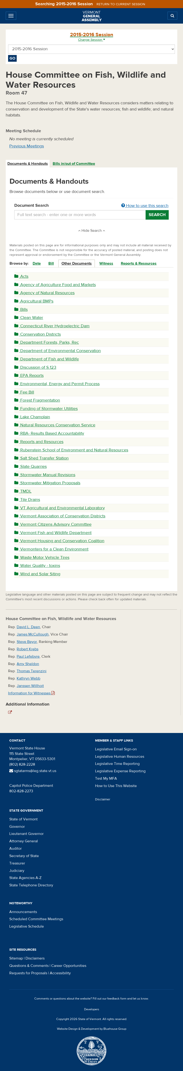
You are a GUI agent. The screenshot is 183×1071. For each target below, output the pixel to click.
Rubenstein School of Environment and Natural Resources (71, 450)
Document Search (91, 205)
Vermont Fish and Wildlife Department (53, 533)
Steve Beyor (27, 641)
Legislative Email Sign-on (116, 749)
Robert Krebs (27, 649)
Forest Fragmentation (37, 400)
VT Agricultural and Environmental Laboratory (59, 508)
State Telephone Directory (31, 885)
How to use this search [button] (144, 205)
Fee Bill (24, 392)
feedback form (117, 998)
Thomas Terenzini (31, 671)
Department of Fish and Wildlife (46, 359)
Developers (91, 1009)
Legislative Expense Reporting (120, 771)
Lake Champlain (32, 417)
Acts (21, 276)
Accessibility (60, 973)
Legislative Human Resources (119, 756)
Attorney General (23, 841)
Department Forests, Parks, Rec (46, 342)
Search (157, 214)
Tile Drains (27, 499)
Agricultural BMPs (33, 301)
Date (37, 263)
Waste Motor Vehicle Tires (41, 557)
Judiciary (16, 870)
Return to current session (121, 4)
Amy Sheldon (28, 664)
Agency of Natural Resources (44, 293)
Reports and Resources (38, 442)
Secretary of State (24, 856)
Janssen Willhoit (30, 685)
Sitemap (16, 958)
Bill (51, 263)
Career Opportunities (68, 965)
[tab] (28, 164)
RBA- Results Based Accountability (49, 433)
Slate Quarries (30, 466)
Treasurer (17, 863)
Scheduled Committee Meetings (36, 919)
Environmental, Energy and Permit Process (57, 384)
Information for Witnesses (31, 693)
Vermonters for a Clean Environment (51, 549)
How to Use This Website (116, 785)
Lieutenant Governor (26, 833)
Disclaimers (35, 958)
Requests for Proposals (28, 973)
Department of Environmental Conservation (57, 351)
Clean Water (28, 317)
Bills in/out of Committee (74, 163)
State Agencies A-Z (25, 877)
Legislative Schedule (26, 926)
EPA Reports (29, 375)
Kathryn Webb (28, 678)
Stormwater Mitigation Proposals (47, 483)
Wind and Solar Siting (37, 574)
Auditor (15, 848)
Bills (21, 309)
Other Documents (76, 263)
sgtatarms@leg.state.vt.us (32, 770)
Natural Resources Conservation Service (54, 425)
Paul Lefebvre (28, 656)
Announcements (23, 911)
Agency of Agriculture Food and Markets (55, 285)
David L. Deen (28, 627)
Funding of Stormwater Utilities (46, 408)
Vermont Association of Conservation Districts (59, 516)
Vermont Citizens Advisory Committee (53, 524)
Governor (17, 826)
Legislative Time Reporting (117, 763)
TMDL (22, 491)
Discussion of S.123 (35, 367)
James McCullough (33, 634)
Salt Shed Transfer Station (41, 458)
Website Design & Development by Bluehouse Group (91, 1029)
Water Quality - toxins (37, 565)
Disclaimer (102, 799)
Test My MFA (106, 778)
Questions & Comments (29, 965)
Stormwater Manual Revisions (44, 475)
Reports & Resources (139, 263)
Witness (106, 263)
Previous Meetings (26, 146)
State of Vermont (23, 819)
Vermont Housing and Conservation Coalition (59, 541)
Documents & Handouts (27, 163)
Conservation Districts (37, 334)
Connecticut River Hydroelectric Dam (52, 326)
